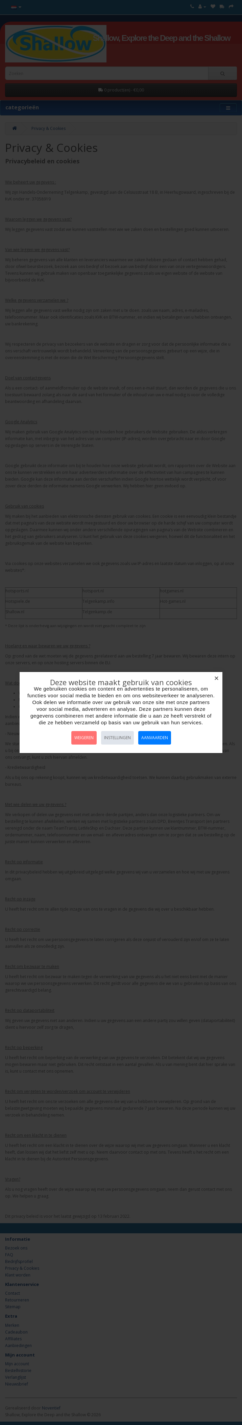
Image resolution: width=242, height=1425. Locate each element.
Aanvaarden (154, 738)
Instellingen (117, 738)
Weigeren (84, 738)
